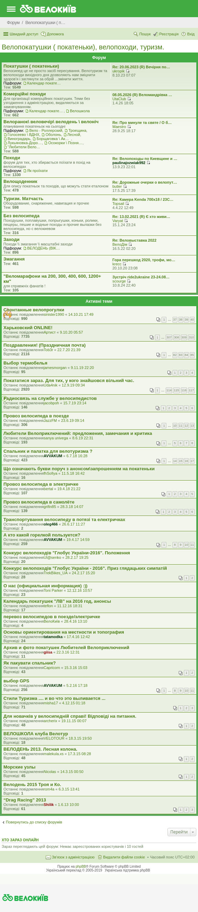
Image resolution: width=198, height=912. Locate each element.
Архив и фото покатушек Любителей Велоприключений (66, 647)
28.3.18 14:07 (71, 507)
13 (192, 425)
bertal (48, 489)
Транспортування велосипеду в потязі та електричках (64, 519)
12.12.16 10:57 (79, 590)
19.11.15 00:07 (73, 721)
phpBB (81, 866)
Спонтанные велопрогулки (33, 309)
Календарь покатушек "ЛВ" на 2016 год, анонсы (57, 601)
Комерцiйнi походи (24, 93)
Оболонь (53, 134)
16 (186, 461)
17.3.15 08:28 (79, 754)
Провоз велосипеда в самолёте (39, 502)
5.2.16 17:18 (76, 685)
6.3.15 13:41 (68, 789)
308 (176, 337)
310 (191, 337)
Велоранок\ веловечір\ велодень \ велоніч (51, 121)
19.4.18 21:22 (68, 489)
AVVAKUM (53, 456)
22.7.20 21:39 (68, 350)
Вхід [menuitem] (191, 34)
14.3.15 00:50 (71, 772)
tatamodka (53, 637)
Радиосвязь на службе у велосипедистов (50, 398)
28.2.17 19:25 (76, 557)
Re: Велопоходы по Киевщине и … (144, 159)
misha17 (51, 703)
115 (176, 390)
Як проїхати (37, 171)
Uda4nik (50, 385)
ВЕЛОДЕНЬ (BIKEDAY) (44, 248)
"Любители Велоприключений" (25, 147)
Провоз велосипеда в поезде (36, 415)
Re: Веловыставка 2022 (134, 240)
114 (169, 390)
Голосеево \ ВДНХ (23, 134)
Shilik (49, 805)
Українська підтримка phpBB (127, 870)
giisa (48, 652)
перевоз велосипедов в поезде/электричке (51, 616)
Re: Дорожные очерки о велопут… (144, 182)
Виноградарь (19, 139)
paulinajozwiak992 (128, 163)
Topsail (118, 203)
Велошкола (80, 111)
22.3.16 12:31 (67, 652)
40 (192, 319)
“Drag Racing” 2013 (24, 800)
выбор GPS (16, 680)
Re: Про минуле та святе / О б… (142, 122)
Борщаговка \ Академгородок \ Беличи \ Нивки (53, 139)
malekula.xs (54, 754)
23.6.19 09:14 (72, 420)
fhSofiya (50, 473)
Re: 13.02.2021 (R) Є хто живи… (141, 217)
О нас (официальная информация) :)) (45, 585)
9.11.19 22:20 (82, 368)
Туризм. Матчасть (23, 198)
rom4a (49, 789)
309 (184, 337)
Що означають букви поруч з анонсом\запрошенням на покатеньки (79, 468)
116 (184, 390)
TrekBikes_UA (56, 573)
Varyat (117, 221)
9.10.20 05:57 (71, 332)
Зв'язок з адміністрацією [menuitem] (73, 857)
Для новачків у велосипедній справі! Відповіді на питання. (69, 716)
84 (186, 355)
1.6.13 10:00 (68, 805)
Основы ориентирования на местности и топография (63, 632)
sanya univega (56, 438)
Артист (50, 332)
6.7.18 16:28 (76, 456)
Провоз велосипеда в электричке (40, 484)
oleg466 (51, 524)
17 (192, 461)
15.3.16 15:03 (75, 668)
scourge (119, 281)
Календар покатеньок (44, 83)
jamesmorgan (55, 368)
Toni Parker (53, 590)
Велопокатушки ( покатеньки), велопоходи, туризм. (83, 47)
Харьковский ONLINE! (28, 327)
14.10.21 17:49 (81, 314)
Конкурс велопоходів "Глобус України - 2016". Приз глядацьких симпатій (85, 568)
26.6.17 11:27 (73, 524)
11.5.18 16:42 (73, 473)
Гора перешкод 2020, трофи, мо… (143, 260)
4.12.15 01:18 (73, 703)
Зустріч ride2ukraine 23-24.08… (140, 277)
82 (175, 355)
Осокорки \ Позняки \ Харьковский (65, 143)
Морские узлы (19, 767)
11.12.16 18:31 (69, 606)
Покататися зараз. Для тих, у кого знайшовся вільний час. (68, 380)
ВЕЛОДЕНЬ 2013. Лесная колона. (40, 749)
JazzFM (50, 420)
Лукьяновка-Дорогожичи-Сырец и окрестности (25, 143)
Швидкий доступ (24, 34)
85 (192, 355)
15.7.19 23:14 (74, 403)
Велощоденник (20, 181)
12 (186, 425)
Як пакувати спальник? (29, 663)
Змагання (14, 259)
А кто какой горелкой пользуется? (41, 535)
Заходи (11, 239)
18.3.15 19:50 (80, 738)
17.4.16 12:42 (78, 637)
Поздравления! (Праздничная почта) (44, 345)
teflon (48, 606)
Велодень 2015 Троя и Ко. (32, 784)
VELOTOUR (54, 738)
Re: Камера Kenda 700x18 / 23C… (143, 199)
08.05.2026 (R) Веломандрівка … (142, 95)
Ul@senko (52, 557)
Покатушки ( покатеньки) (31, 66)
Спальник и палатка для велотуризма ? (47, 451)
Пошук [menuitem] (145, 34)
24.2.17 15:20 (83, 573)
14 (175, 461)
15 (181, 461)
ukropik (118, 71)
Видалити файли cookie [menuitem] (124, 857)
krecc (116, 264)
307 (169, 337)
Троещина (77, 130)
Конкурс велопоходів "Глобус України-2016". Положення (66, 552)
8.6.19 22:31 (82, 438)
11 (181, 425)
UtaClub (119, 99)
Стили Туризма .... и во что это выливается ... (54, 698)
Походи (11, 157)
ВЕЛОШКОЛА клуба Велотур (35, 733)
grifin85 (50, 507)
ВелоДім (119, 244)
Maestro (119, 127)
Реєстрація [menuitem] (168, 34)
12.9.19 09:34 (73, 385)
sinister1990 (54, 314)
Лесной (73, 134)
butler (117, 186)
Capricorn (52, 668)
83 (181, 355)
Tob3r (48, 350)
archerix (50, 721)
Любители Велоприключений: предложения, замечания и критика (77, 433)
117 (191, 390)
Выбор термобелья (25, 363)
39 (186, 319)
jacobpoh (51, 403)
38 (181, 319)
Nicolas (50, 772)
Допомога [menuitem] (55, 34)
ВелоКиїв (52, 621)
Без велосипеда (21, 215)
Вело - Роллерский (45, 130)
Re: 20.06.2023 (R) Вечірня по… (141, 67)
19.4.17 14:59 (77, 540)
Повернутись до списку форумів (34, 822)
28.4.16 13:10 (75, 621)
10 (175, 425)
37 (175, 319)
